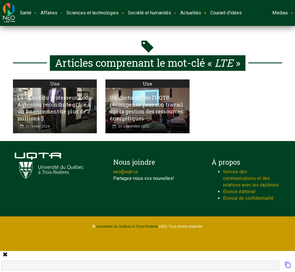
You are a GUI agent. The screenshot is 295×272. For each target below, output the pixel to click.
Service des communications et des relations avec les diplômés (251, 178)
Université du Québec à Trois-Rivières (127, 226)
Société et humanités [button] (152, 13)
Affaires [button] (52, 13)
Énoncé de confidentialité (248, 198)
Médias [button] (282, 13)
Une (55, 84)
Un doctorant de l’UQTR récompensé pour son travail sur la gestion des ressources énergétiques (146, 108)
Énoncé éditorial (239, 191)
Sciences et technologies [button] (95, 13)
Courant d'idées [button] (226, 13)
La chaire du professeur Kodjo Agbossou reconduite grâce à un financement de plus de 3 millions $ (54, 108)
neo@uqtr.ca (125, 171)
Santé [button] (28, 13)
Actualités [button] (193, 13)
